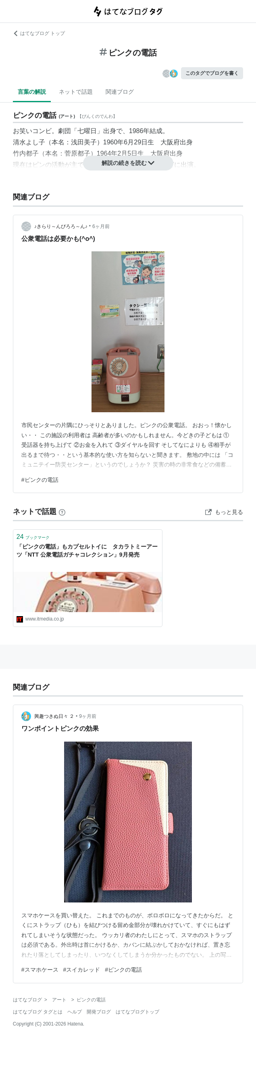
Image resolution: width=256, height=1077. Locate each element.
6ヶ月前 (101, 226)
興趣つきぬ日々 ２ (54, 716)
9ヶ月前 (87, 716)
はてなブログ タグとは (37, 1012)
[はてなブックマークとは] (62, 512)
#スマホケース (39, 969)
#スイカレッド (81, 969)
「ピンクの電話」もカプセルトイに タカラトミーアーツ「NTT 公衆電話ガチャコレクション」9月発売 (87, 550)
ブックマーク (33, 536)
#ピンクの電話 (39, 480)
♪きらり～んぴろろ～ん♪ (60, 226)
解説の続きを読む (128, 163)
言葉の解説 (32, 91)
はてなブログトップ (137, 1012)
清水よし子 (29, 142)
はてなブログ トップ (39, 33)
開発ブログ (99, 1012)
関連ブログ (120, 91)
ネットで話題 (76, 91)
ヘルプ (74, 1012)
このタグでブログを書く (212, 73)
